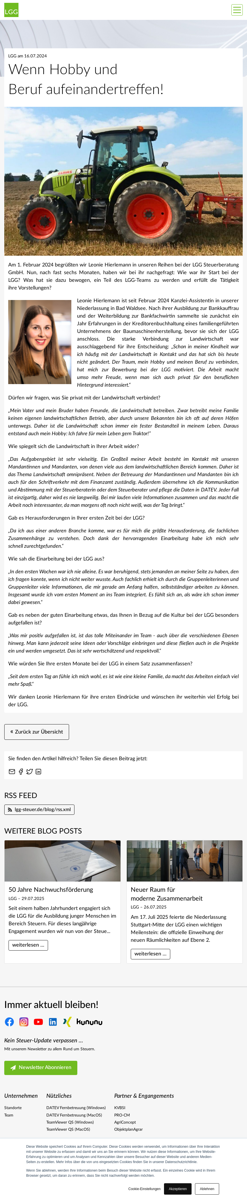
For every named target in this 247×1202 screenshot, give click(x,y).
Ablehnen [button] (207, 1189)
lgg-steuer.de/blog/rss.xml (39, 809)
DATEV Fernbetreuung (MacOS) (74, 1115)
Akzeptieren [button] (178, 1189)
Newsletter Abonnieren (40, 1068)
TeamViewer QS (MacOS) (68, 1130)
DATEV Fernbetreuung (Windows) (76, 1108)
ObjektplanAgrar (128, 1130)
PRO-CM (122, 1115)
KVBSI (119, 1108)
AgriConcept (125, 1122)
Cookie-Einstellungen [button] (144, 1189)
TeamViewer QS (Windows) (70, 1122)
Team (8, 1115)
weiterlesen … (28, 945)
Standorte (13, 1108)
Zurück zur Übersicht (36, 732)
